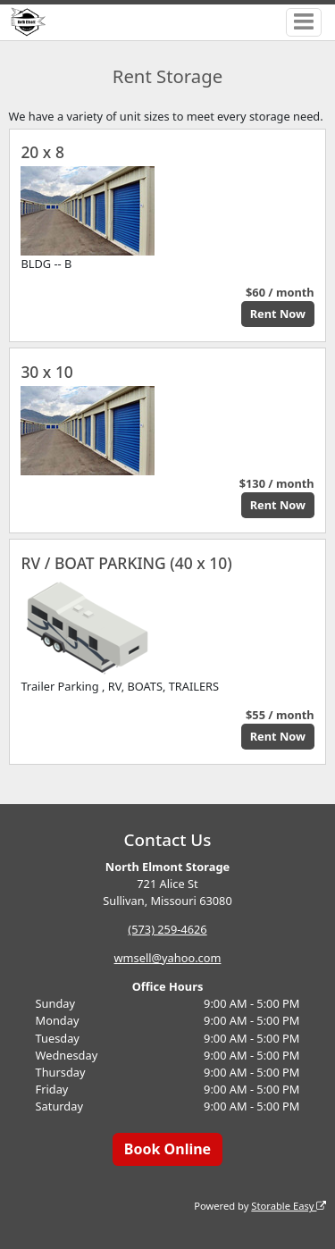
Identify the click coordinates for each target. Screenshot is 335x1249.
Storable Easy (288, 1205)
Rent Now (278, 314)
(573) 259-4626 (167, 929)
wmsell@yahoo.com (168, 958)
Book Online (167, 1149)
